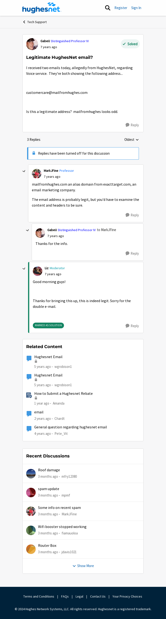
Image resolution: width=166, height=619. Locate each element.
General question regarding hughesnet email (70, 427)
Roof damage (49, 470)
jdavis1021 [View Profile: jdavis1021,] (69, 552)
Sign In (136, 7)
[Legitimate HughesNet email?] (52, 176)
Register (120, 7)
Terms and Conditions (38, 596)
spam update (48, 489)
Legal (79, 596)
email (39, 412)
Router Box (47, 545)
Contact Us (98, 596)
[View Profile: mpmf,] (31, 492)
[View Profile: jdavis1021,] (31, 549)
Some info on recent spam (59, 507)
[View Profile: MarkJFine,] (31, 511)
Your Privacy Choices (127, 596)
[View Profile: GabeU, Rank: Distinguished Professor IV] (32, 44)
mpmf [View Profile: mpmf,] (66, 495)
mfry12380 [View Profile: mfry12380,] (69, 476)
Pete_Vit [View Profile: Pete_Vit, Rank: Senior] (61, 433)
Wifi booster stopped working (62, 526)
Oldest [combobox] (131, 139)
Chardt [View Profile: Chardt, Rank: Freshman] (59, 418)
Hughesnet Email (48, 357)
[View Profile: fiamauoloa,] (31, 530)
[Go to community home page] (41, 7)
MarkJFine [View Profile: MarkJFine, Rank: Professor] (51, 170)
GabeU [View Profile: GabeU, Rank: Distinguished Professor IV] (45, 41)
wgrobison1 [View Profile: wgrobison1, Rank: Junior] (63, 366)
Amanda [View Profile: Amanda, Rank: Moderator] (58, 403)
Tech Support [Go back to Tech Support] (34, 22)
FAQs (65, 596)
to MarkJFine (106, 230)
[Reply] (132, 125)
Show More (83, 565)
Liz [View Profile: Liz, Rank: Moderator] (47, 268)
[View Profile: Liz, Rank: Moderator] (37, 271)
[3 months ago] (48, 476)
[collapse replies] (24, 171)
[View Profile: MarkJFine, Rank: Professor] (36, 173)
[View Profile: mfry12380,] (31, 473)
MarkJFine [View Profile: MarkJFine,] (69, 514)
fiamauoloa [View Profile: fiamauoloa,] (70, 533)
